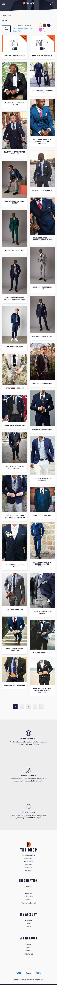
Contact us (28, 900)
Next (41, 706)
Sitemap (28, 886)
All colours (6, 29)
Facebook (28, 944)
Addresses (28, 927)
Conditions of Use (28, 896)
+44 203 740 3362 (28, 954)
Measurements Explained (28, 903)
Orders (28, 923)
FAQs (28, 890)
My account (28, 920)
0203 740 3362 (28, 870)
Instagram (28, 947)
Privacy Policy (28, 893)
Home (4, 15)
